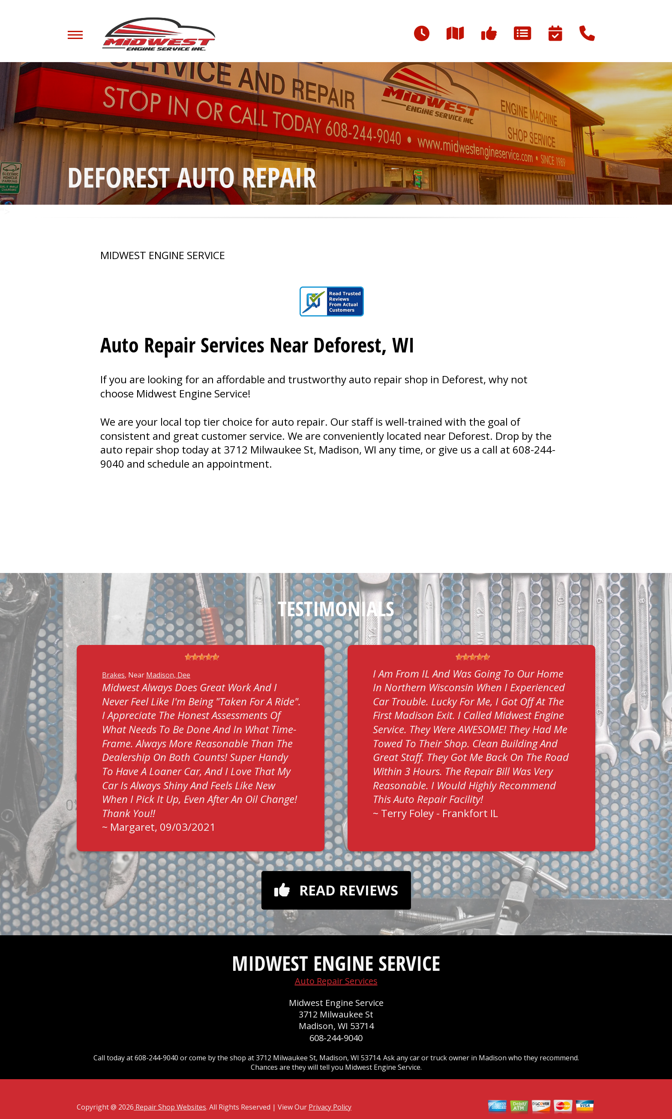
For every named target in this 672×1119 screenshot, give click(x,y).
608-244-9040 (336, 1038)
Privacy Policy (330, 1107)
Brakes (113, 675)
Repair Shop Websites (170, 1107)
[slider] (202, 656)
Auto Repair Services (336, 981)
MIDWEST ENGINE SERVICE (162, 255)
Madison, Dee (168, 675)
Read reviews (336, 890)
